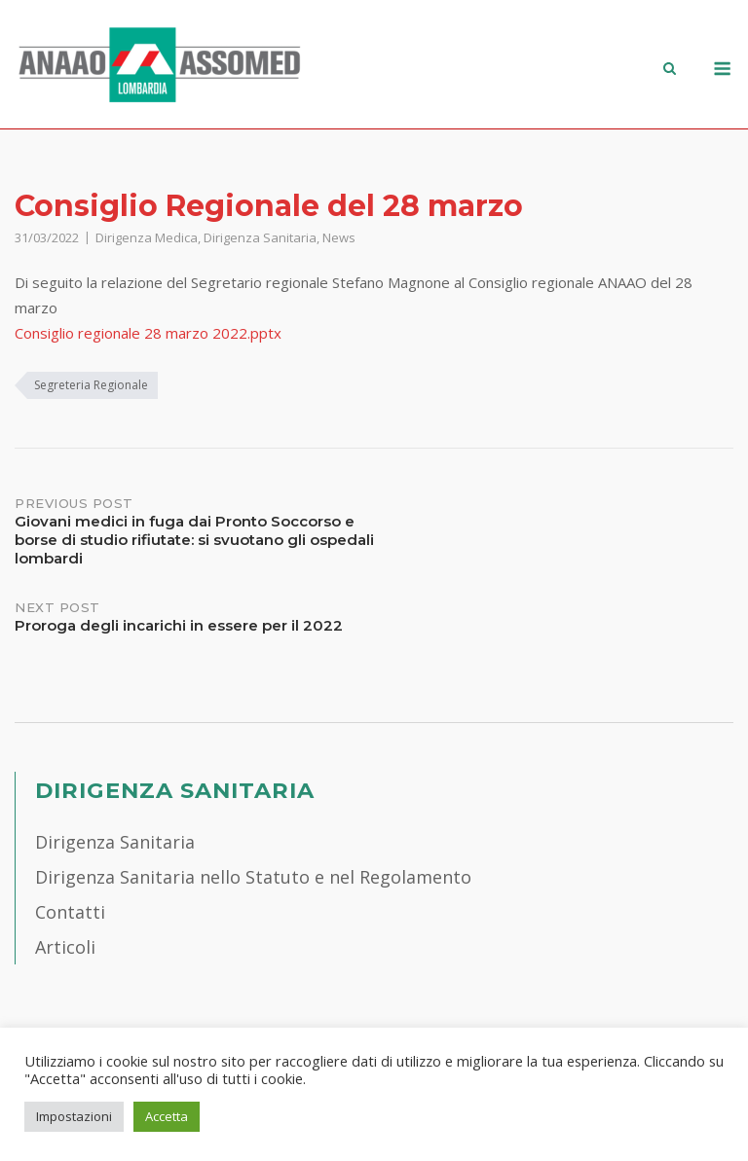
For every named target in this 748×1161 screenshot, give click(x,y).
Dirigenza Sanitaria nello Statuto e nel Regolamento (253, 877)
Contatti (70, 912)
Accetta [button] (166, 1116)
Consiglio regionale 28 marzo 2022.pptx (148, 333)
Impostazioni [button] (74, 1116)
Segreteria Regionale (91, 385)
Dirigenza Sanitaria (260, 237)
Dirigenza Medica (146, 237)
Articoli (65, 947)
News (338, 237)
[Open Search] (669, 70)
